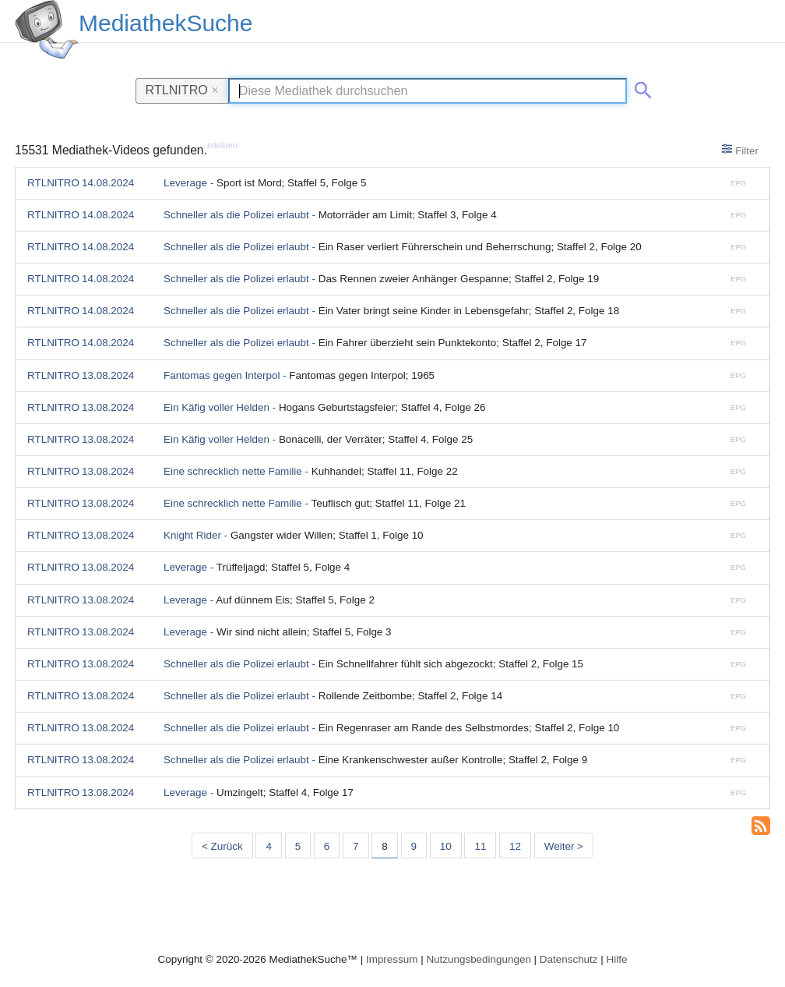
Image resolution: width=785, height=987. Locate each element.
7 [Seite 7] (355, 846)
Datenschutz (569, 959)
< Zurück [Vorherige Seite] (222, 846)
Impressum (391, 959)
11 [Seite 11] (480, 846)
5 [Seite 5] (298, 846)
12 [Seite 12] (515, 846)
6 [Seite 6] (326, 846)
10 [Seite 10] (446, 846)
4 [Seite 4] (268, 846)
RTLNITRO (182, 90)
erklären (222, 145)
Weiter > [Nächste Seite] (563, 846)
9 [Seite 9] (414, 846)
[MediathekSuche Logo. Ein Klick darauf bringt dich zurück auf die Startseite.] (47, 29)
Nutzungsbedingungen (478, 959)
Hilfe (617, 959)
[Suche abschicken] (640, 87)
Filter (740, 149)
